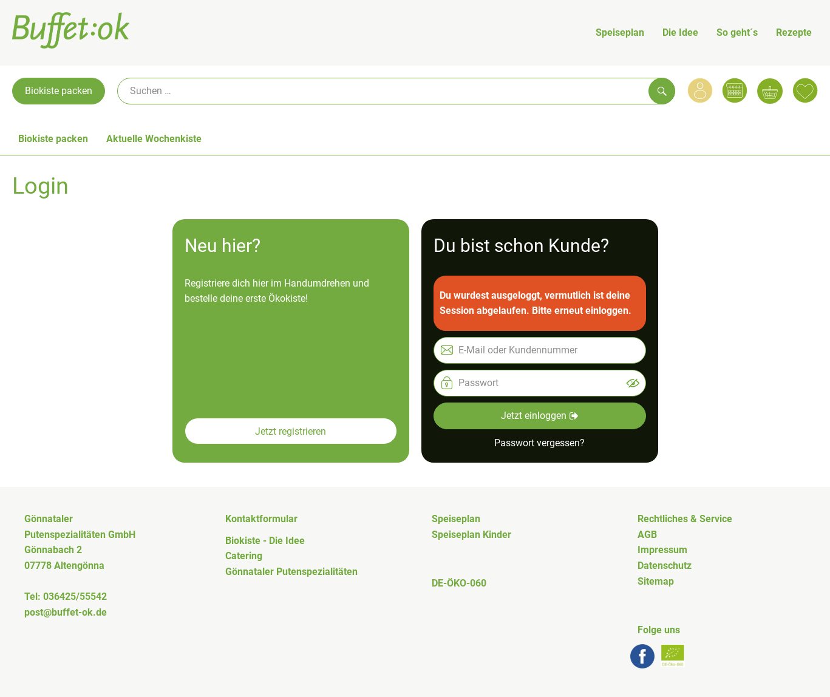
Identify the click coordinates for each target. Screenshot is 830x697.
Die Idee (680, 32)
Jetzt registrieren (290, 431)
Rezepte (794, 32)
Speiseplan (620, 32)
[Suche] (396, 91)
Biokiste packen (58, 91)
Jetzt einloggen (539, 415)
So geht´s (737, 32)
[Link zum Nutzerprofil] (700, 90)
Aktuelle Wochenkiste (154, 138)
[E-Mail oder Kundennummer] (540, 350)
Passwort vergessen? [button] (539, 443)
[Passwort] (540, 383)
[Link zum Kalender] (734, 90)
